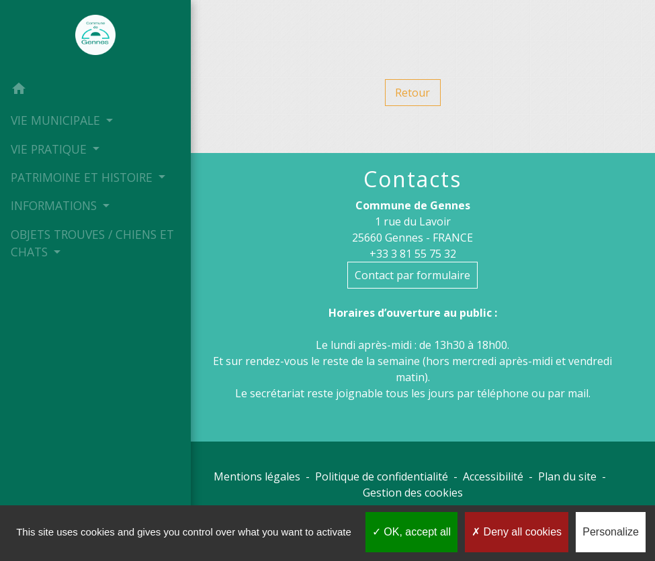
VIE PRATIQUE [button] (49, 148)
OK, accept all (411, 532)
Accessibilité (493, 476)
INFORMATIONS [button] (54, 223)
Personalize (610, 532)
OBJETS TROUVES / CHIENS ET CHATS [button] (83, 260)
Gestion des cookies (413, 492)
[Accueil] (85, 37)
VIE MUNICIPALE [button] (56, 120)
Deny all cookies (517, 532)
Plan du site (567, 476)
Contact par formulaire (412, 275)
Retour (412, 92)
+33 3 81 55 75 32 (412, 253)
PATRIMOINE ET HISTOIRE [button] (81, 177)
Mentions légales (257, 476)
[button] (85, 89)
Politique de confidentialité (381, 476)
